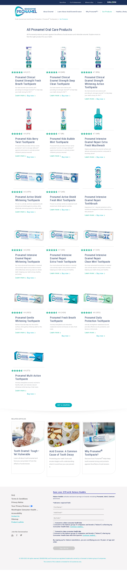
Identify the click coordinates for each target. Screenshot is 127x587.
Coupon (99, 2)
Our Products (107, 12)
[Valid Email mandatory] (78, 512)
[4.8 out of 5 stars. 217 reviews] (28, 72)
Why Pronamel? (92, 12)
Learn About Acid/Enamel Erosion (70, 12)
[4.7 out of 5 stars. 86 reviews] (63, 134)
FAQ (13, 495)
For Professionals (75, 2)
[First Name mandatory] (78, 507)
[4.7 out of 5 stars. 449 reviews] (98, 134)
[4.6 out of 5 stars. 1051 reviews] (98, 312)
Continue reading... (77, 527)
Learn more (19, 96)
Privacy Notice (17, 502)
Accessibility (16, 513)
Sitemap (14, 519)
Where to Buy (89, 2)
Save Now (63, 2)
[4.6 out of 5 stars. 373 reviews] (28, 370)
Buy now (30, 96)
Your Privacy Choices (21, 506)
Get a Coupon (63, 405)
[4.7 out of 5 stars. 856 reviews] (98, 72)
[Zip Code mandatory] (78, 518)
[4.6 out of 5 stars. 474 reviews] (28, 134)
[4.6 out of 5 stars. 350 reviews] (28, 250)
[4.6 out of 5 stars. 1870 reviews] (28, 192)
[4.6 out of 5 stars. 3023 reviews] (28, 312)
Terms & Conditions (19, 499)
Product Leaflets (17, 522)
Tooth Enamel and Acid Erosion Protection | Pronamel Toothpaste (36, 19)
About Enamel (48, 12)
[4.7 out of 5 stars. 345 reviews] (63, 192)
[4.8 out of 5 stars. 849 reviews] (63, 72)
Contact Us (15, 516)
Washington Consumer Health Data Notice (24, 510)
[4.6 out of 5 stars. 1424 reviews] (63, 312)
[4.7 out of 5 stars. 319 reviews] (98, 250)
